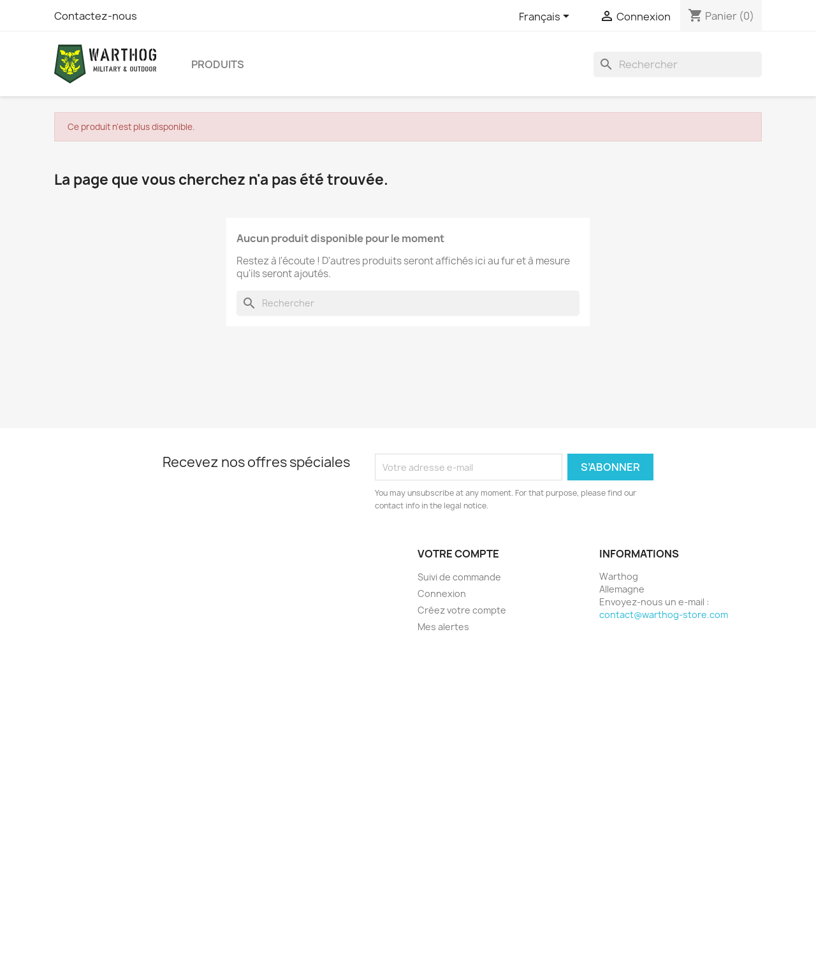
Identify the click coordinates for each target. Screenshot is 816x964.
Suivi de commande (459, 577)
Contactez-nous (95, 16)
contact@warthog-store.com (663, 614)
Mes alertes (443, 627)
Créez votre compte (462, 610)
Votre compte (458, 554)
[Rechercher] (678, 64)
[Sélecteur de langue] (546, 17)
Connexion (442, 593)
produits (217, 64)
